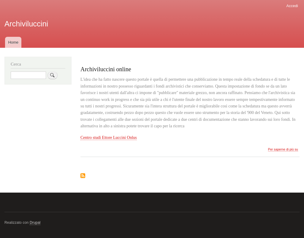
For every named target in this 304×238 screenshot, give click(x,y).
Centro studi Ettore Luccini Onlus (108, 137)
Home (13, 42)
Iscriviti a (82, 176)
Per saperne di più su (283, 149)
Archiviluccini (26, 24)
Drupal (35, 222)
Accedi (292, 6)
